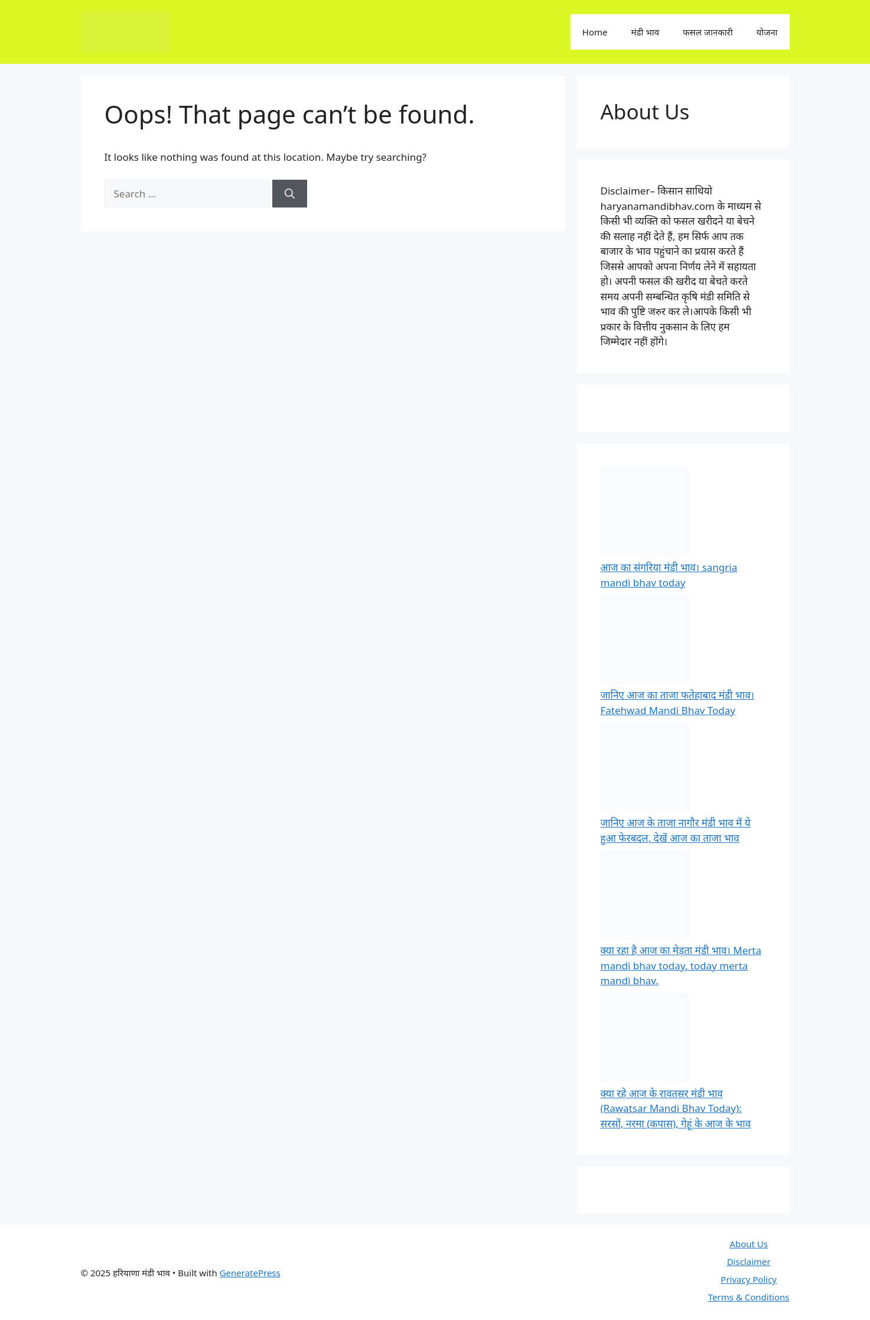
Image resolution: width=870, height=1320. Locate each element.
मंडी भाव (645, 32)
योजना (767, 32)
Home (595, 32)
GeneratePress (250, 1273)
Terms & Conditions (749, 1297)
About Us (748, 1244)
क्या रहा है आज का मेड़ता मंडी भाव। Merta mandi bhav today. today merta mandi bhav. (681, 965)
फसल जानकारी (708, 32)
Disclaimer (749, 1261)
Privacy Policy (749, 1279)
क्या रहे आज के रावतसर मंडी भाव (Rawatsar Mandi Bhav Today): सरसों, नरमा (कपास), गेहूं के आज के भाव (676, 1108)
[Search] (289, 194)
